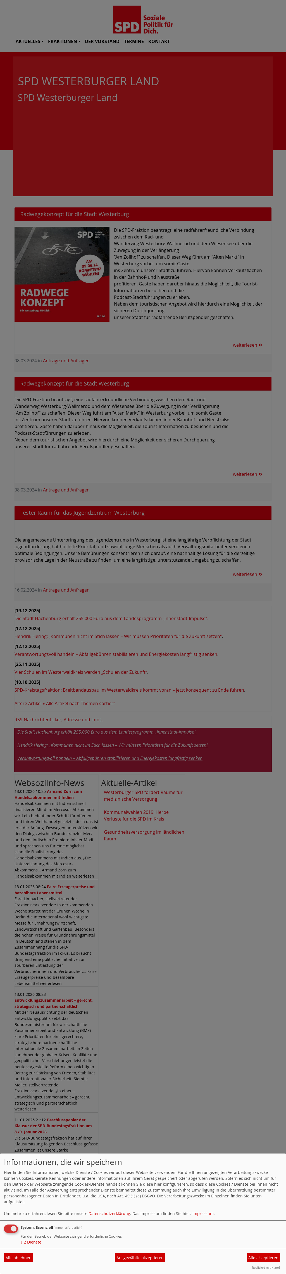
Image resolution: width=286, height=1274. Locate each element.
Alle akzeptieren (263, 1257)
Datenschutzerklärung (109, 1213)
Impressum (203, 1213)
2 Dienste (31, 1242)
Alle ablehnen (19, 1257)
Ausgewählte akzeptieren (140, 1257)
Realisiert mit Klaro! (266, 1267)
